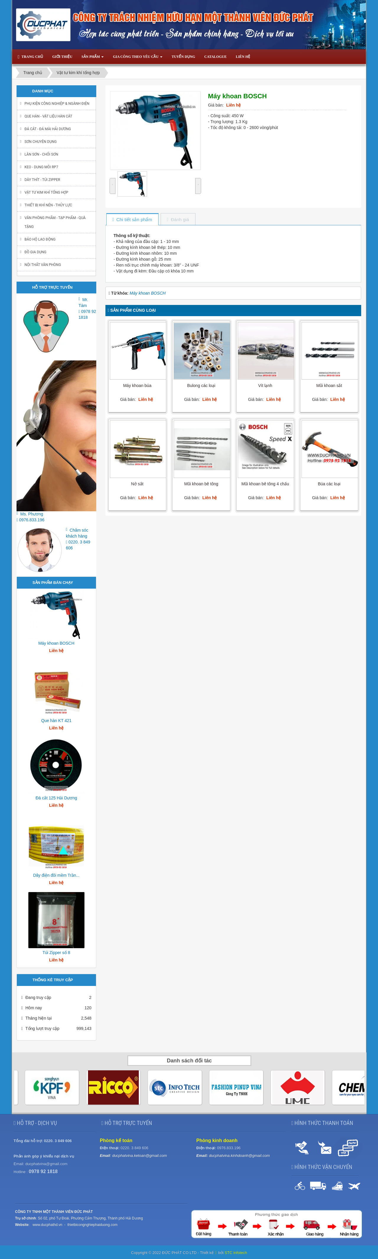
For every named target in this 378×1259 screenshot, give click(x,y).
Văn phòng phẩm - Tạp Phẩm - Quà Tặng (55, 222)
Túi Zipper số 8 (56, 952)
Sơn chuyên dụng (41, 142)
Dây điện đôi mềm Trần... (56, 875)
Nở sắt (137, 483)
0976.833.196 (30, 519)
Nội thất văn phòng (43, 265)
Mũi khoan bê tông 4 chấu (265, 483)
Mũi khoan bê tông (201, 483)
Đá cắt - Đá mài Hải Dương (48, 129)
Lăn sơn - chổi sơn (41, 154)
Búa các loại (329, 483)
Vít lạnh (265, 385)
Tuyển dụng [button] (183, 57)
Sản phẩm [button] (93, 58)
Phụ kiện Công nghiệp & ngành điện (57, 104)
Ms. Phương (31, 514)
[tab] (132, 220)
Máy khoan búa (137, 385)
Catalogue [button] (215, 57)
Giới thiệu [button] (62, 57)
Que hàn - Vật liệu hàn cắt (48, 116)
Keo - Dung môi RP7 (41, 167)
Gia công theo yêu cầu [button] (137, 58)
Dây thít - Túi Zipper (42, 180)
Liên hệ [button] (243, 57)
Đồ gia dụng (35, 252)
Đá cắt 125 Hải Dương (56, 798)
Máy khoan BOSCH (56, 643)
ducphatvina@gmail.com (46, 1164)
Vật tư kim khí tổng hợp (46, 192)
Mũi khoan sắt (329, 385)
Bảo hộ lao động (40, 239)
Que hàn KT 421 (56, 720)
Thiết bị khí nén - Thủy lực (48, 205)
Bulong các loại (201, 385)
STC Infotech (236, 1252)
